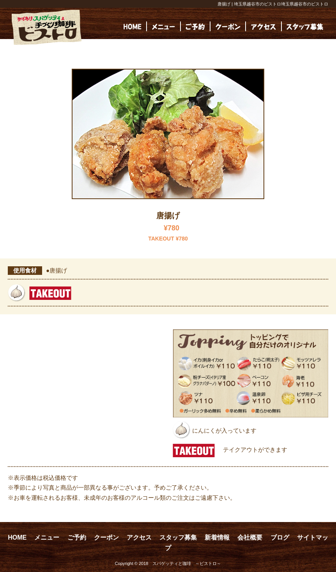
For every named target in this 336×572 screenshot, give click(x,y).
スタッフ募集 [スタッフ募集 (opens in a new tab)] (178, 537)
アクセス (139, 537)
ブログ (280, 537)
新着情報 (217, 537)
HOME (17, 537)
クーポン (106, 537)
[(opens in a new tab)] (304, 26)
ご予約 (76, 537)
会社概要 (249, 537)
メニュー (46, 537)
